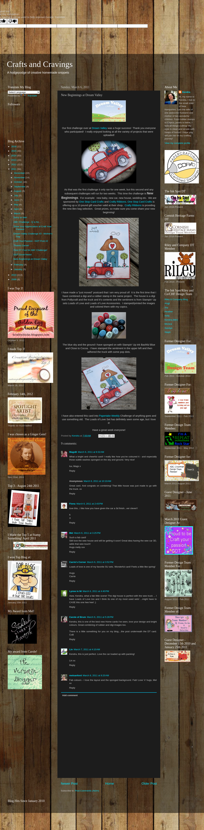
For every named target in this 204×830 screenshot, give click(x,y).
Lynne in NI (75, 591)
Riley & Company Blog (176, 299)
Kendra (186, 92)
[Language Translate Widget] (24, 92)
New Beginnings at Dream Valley (30, 259)
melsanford (75, 675)
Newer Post (69, 783)
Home (109, 783)
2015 (14, 151)
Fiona (72, 503)
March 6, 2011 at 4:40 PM (96, 591)
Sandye (168, 328)
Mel (71, 533)
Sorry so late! (20, 217)
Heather (169, 311)
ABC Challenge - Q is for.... (27, 222)
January (18, 269)
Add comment (70, 695)
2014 (14, 155)
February (19, 264)
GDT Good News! (23, 254)
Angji (167, 303)
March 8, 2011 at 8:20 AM (96, 675)
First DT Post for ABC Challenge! (30, 250)
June (17, 200)
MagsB (73, 452)
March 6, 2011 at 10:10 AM (97, 481)
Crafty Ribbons (117, 201)
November (19, 177)
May (16, 204)
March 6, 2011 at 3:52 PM (100, 562)
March (17, 213)
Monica (168, 324)
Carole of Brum (77, 617)
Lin (71, 649)
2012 (14, 164)
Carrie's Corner (77, 562)
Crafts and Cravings (40, 64)
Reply (72, 471)
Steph (168, 332)
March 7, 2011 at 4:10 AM (87, 649)
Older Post (149, 783)
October (18, 182)
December (19, 173)
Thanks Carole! (21, 245)
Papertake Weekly (109, 415)
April (16, 209)
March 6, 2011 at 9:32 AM (91, 452)
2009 (14, 279)
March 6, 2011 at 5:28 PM (100, 617)
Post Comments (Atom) (87, 790)
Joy (166, 307)
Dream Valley (99, 128)
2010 (14, 275)
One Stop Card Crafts (91, 201)
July (16, 195)
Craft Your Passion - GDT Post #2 (31, 241)
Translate (29, 95)
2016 (14, 146)
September (20, 186)
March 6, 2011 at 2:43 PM (89, 503)
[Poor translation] (12, 21)
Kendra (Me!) (171, 320)
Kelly (167, 315)
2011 (14, 169)
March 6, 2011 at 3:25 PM (87, 533)
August (18, 191)
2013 (14, 160)
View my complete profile (177, 143)
